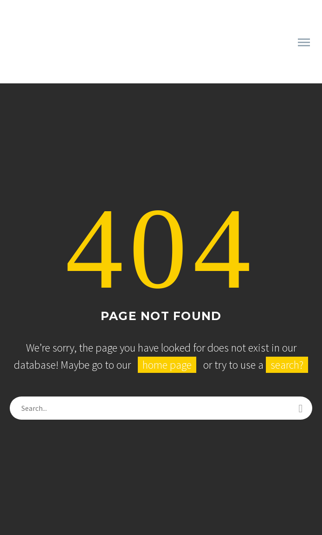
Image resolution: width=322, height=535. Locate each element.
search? (286, 365)
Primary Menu (304, 42)
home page (167, 365)
